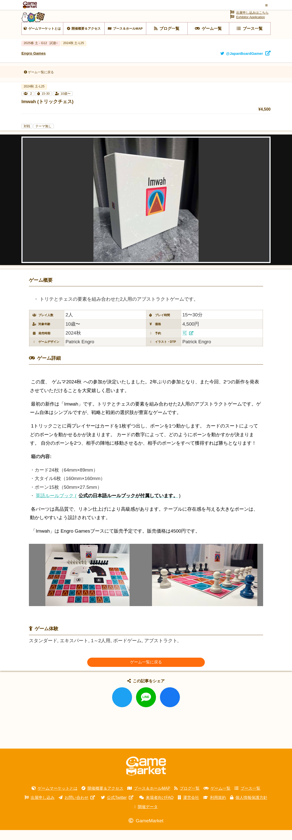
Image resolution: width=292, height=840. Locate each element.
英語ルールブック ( (108, 505)
